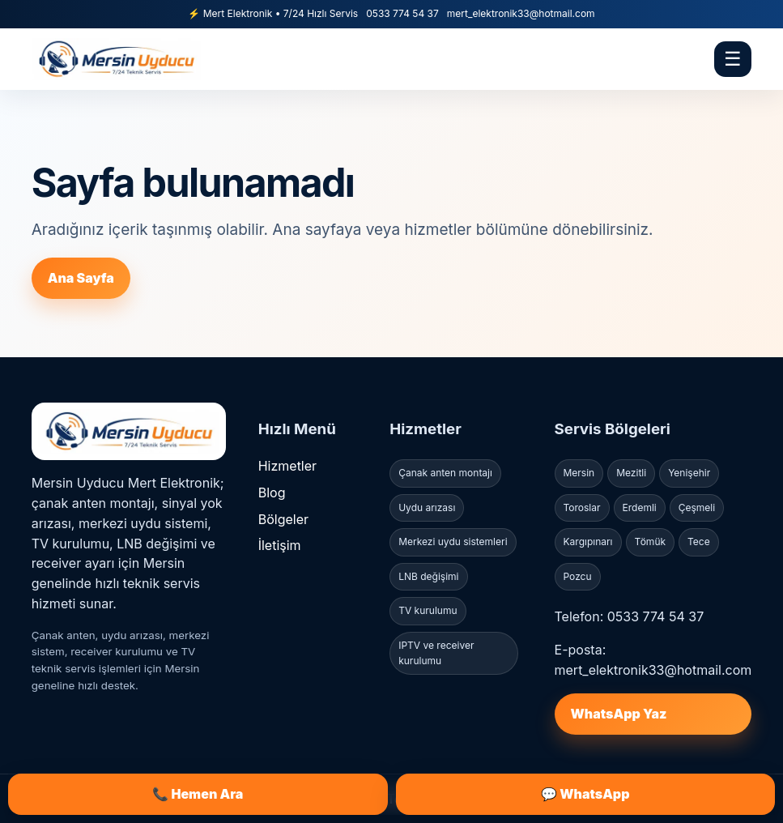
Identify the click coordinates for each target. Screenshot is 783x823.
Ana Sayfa (81, 278)
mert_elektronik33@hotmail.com (521, 13)
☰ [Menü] (733, 59)
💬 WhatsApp (585, 794)
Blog (272, 492)
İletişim (279, 545)
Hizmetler (287, 466)
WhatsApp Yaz (619, 714)
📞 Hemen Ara (197, 794)
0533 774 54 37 (402, 13)
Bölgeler (283, 519)
